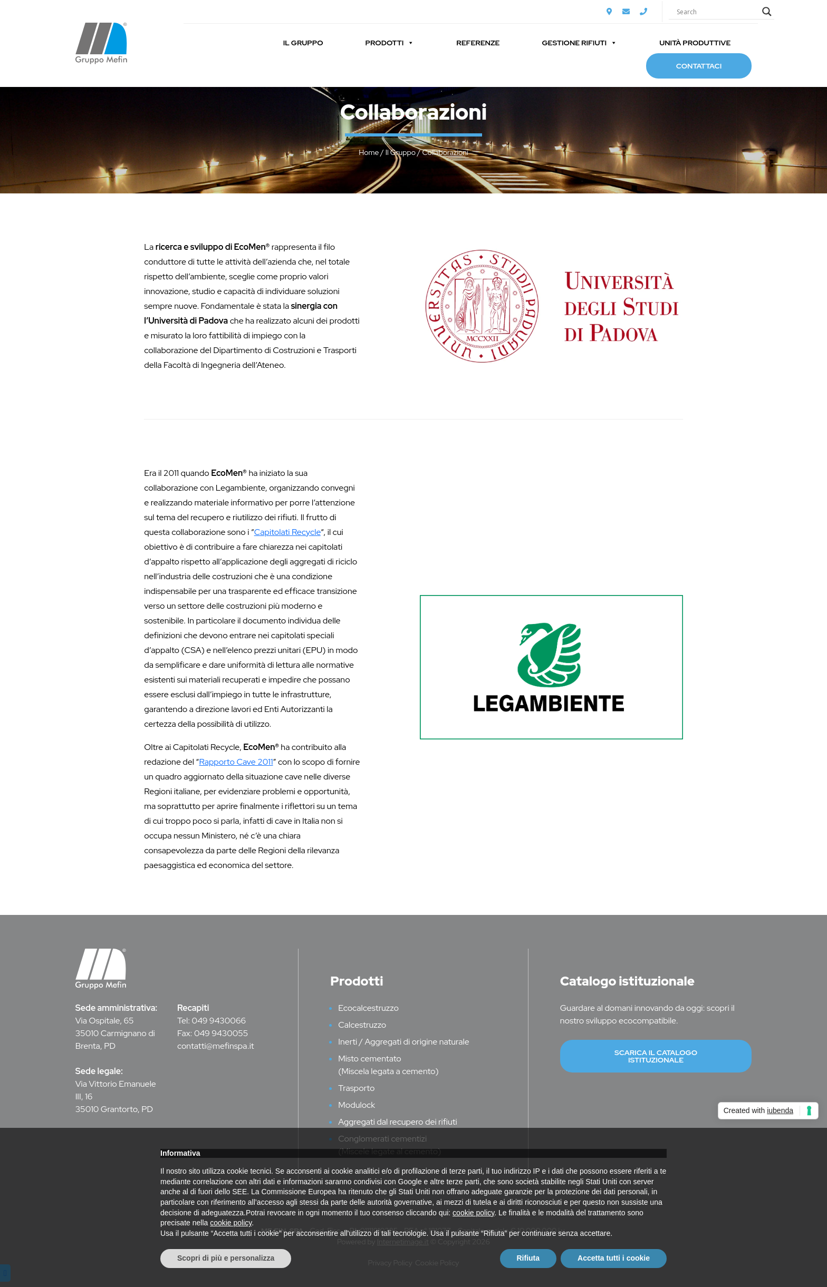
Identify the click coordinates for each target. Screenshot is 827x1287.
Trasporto (356, 1088)
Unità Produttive (694, 42)
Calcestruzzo (362, 1024)
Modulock (356, 1104)
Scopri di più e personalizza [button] (225, 1258)
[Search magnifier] (766, 11)
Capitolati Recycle (287, 532)
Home (369, 152)
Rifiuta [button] (528, 1258)
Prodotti (390, 42)
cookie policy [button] (473, 1212)
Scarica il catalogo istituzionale (655, 1056)
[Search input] (717, 11)
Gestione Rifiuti (579, 42)
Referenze (477, 42)
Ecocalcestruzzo (368, 1007)
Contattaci (699, 66)
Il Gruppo (303, 42)
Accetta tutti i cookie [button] (614, 1258)
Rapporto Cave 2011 (236, 761)
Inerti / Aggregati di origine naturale (403, 1041)
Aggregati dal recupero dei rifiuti (397, 1121)
